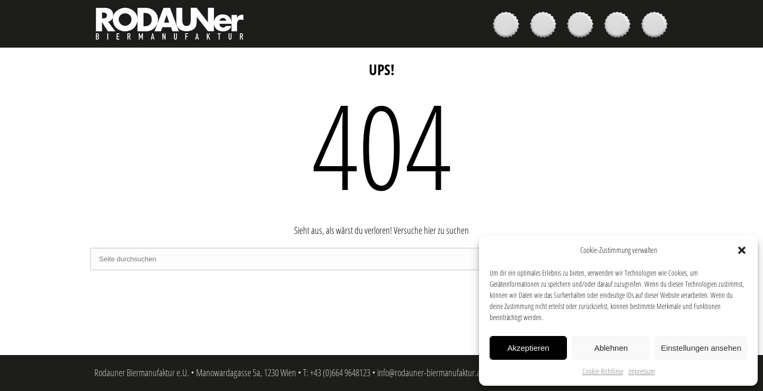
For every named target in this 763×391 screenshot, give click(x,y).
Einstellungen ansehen (701, 347)
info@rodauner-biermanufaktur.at (430, 372)
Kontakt (657, 26)
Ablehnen (610, 347)
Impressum (641, 371)
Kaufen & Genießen (545, 26)
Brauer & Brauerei (582, 26)
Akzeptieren (528, 347)
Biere (508, 26)
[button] (742, 250)
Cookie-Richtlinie (602, 371)
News (619, 26)
